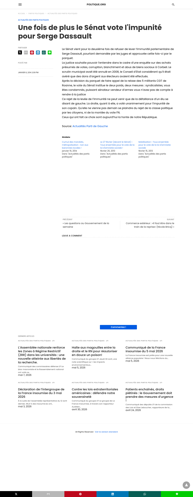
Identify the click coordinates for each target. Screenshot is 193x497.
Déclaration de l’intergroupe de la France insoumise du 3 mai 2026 (41, 393)
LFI (53, 341)
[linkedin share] (38, 52)
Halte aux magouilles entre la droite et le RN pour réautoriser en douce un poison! (94, 351)
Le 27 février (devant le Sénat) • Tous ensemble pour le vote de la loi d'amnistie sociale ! (117, 144)
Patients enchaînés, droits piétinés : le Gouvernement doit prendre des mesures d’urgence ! (149, 395)
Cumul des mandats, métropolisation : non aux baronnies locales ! (75, 144)
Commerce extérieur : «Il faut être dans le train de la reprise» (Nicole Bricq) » (150, 225)
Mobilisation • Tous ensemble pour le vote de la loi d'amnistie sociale (155, 144)
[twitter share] (20, 52)
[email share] (26, 52)
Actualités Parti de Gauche (90, 126)
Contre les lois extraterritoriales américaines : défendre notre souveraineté (95, 393)
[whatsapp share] (44, 52)
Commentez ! (118, 327)
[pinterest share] (32, 52)
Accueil (21, 13)
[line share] (50, 52)
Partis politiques (36, 13)
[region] (118, 187)
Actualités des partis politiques (62, 13)
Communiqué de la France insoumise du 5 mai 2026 (145, 349)
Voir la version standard (106, 431)
